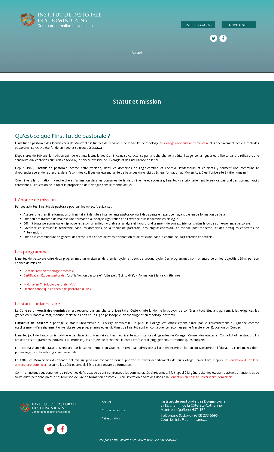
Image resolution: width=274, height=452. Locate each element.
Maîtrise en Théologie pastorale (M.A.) (50, 284)
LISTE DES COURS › (198, 25)
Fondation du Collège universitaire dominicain (201, 377)
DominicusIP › (238, 25)
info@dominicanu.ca (191, 419)
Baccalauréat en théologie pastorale (49, 271)
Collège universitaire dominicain (186, 143)
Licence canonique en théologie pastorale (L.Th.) (57, 289)
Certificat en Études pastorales (45, 275)
